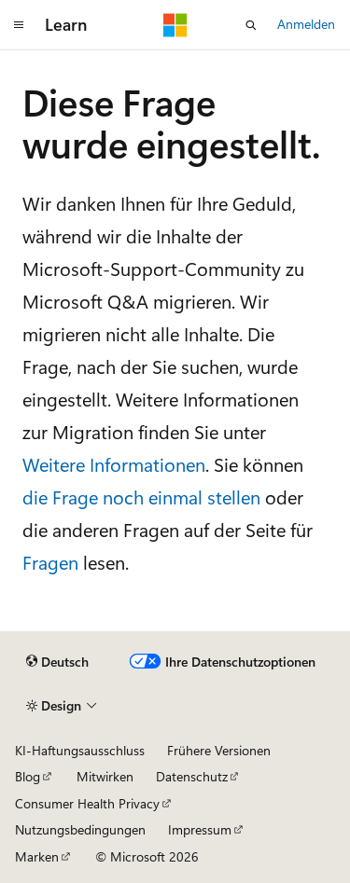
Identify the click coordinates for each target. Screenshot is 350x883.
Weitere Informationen (113, 463)
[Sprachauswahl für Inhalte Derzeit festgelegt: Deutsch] (57, 662)
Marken (37, 856)
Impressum (199, 829)
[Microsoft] (175, 25)
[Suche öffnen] (251, 25)
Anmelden (306, 24)
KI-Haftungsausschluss (80, 750)
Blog (27, 776)
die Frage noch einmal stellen (141, 496)
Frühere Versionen (219, 750)
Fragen (50, 561)
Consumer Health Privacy (87, 803)
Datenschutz (192, 776)
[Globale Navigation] (18, 25)
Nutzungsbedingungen (80, 829)
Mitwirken (105, 776)
